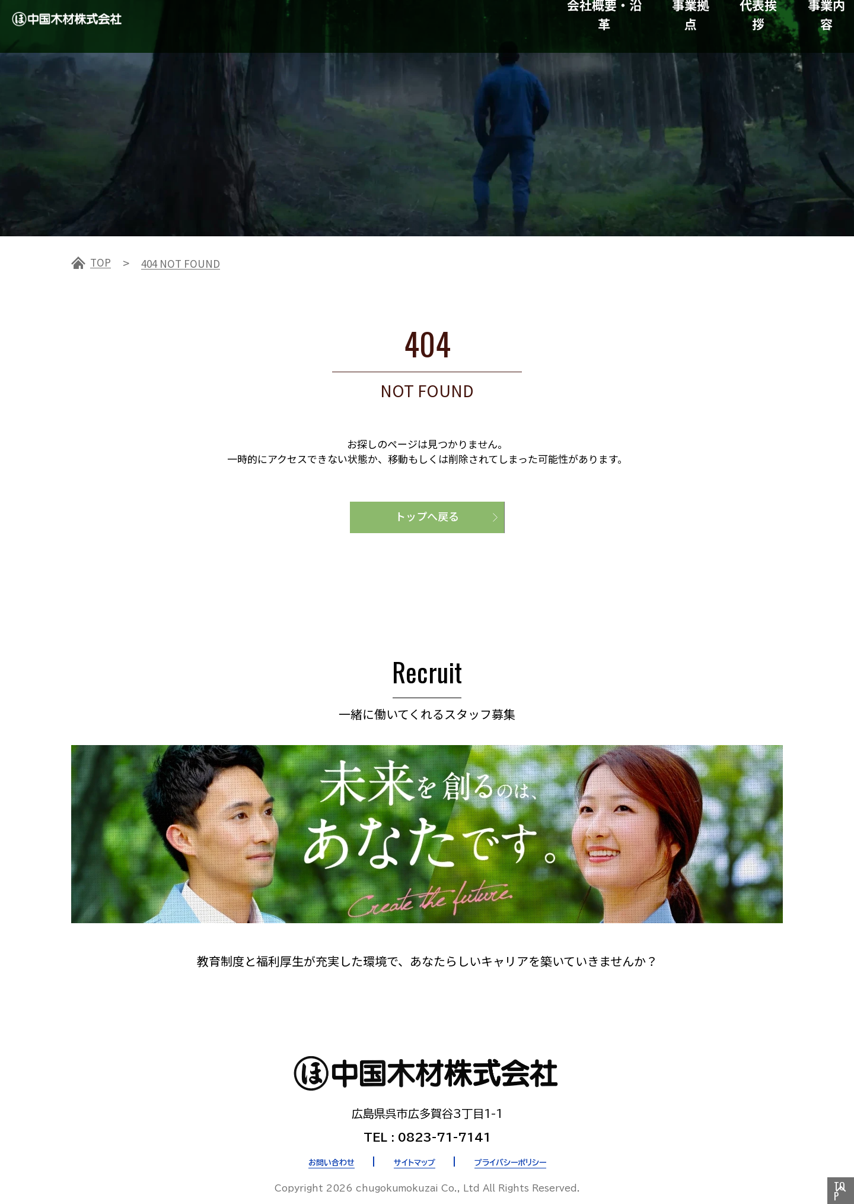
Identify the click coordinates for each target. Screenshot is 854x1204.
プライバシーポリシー (524, 1156)
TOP (102, 262)
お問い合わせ (314, 1156)
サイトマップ (411, 1156)
